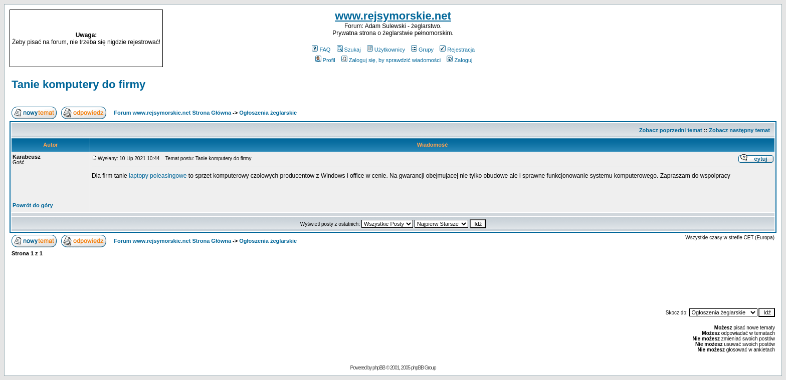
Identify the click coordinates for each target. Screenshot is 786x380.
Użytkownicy (386, 50)
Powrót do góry (33, 205)
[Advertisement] (681, 39)
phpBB (378, 367)
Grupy (422, 50)
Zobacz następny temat (739, 130)
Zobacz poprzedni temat (670, 130)
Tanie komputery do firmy (78, 84)
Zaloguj (459, 60)
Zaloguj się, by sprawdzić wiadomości (391, 60)
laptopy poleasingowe (158, 175)
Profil (325, 60)
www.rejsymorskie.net (393, 16)
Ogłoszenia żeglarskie (268, 113)
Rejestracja (457, 50)
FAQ (321, 50)
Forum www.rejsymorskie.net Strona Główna (172, 113)
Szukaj (349, 50)
